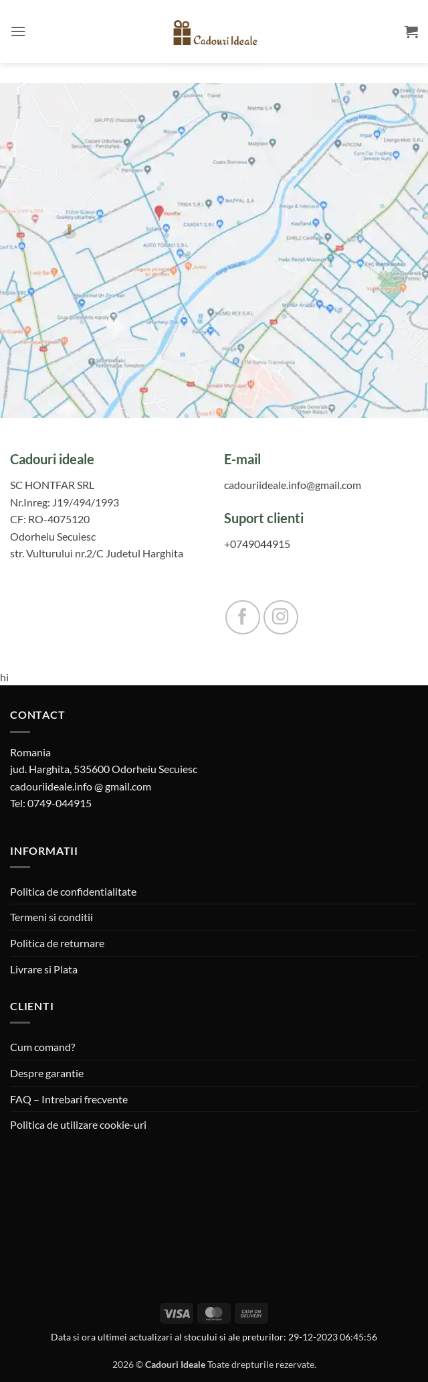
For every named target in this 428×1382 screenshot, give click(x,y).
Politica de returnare (57, 943)
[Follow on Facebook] (242, 617)
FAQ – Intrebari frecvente (69, 1099)
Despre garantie (47, 1072)
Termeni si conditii (51, 916)
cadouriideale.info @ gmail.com (80, 786)
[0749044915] (321, 544)
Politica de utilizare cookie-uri (78, 1124)
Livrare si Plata (44, 969)
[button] (18, 31)
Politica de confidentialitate (73, 891)
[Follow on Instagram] (280, 617)
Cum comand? (42, 1046)
